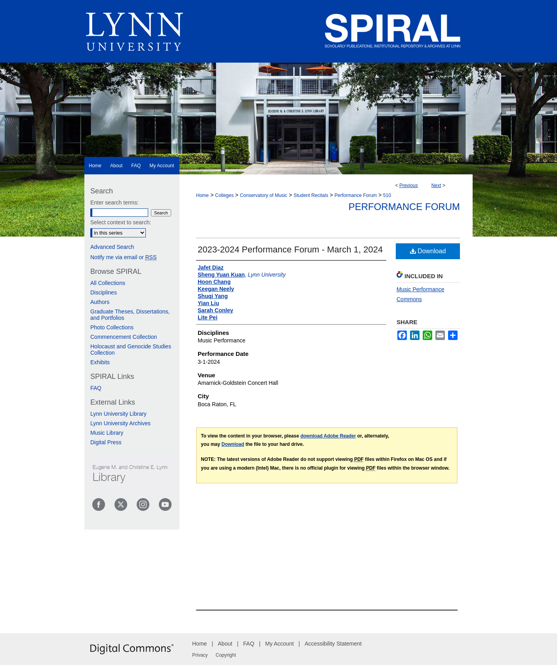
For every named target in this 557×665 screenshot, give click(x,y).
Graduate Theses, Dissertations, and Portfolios (130, 314)
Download (428, 251)
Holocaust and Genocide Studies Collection (130, 349)
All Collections (107, 283)
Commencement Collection (123, 337)
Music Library (106, 433)
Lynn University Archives (120, 423)
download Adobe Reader (328, 436)
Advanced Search (112, 247)
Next (436, 185)
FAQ (95, 388)
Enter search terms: (114, 202)
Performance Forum (355, 195)
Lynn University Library (118, 414)
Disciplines (103, 292)
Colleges (224, 195)
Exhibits (100, 362)
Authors (99, 302)
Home (202, 195)
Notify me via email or (123, 257)
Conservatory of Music (263, 195)
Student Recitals (311, 195)
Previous (408, 185)
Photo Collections (112, 327)
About (225, 643)
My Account (279, 643)
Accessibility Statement (333, 643)
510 (387, 195)
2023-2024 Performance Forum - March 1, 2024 (290, 249)
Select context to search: (120, 222)
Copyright (226, 655)
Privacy (200, 655)
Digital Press (106, 442)
